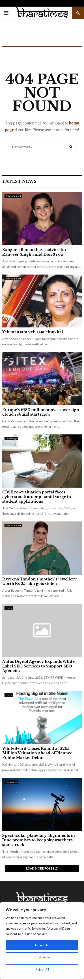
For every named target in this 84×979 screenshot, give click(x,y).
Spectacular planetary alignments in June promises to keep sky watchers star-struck (38, 840)
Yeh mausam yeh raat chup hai (32, 332)
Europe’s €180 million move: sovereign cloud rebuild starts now (40, 412)
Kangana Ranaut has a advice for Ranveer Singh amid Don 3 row (34, 252)
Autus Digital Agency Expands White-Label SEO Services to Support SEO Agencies (39, 666)
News (9, 356)
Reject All (42, 969)
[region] (42, 940)
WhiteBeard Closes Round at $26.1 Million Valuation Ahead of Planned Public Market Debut (37, 753)
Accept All (42, 945)
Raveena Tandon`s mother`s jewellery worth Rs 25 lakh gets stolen (39, 581)
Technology (11, 438)
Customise (42, 957)
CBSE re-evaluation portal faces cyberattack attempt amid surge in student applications (36, 497)
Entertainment (13, 196)
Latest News (19, 181)
